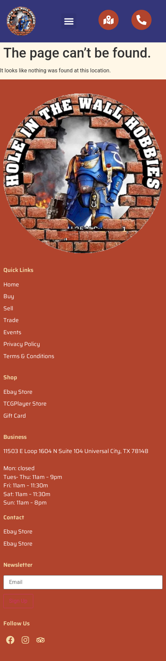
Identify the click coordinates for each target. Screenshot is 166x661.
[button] (68, 21)
